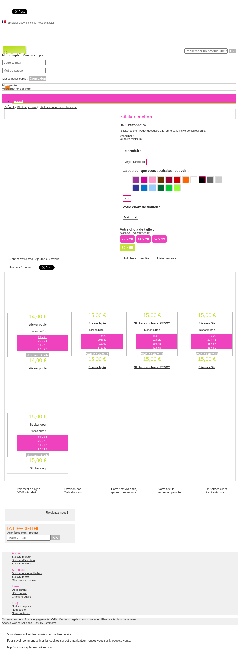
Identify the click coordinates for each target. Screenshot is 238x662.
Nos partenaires (126, 619)
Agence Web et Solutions (17, 622)
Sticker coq (38, 424)
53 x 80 (211, 347)
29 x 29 (42, 341)
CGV (54, 619)
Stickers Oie (206, 323)
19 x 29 (211, 335)
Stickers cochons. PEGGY (152, 323)
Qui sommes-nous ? (14, 619)
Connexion (38, 78)
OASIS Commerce (45, 622)
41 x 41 (42, 344)
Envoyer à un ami (20, 267)
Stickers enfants (21, 563)
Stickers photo (20, 576)
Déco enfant (19, 589)
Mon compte (10, 55)
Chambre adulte (21, 596)
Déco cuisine (19, 593)
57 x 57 (42, 348)
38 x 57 (211, 343)
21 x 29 (102, 335)
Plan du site (108, 619)
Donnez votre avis (21, 259)
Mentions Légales (70, 619)
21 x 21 (42, 337)
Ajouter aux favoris (47, 259)
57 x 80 (102, 347)
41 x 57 (102, 343)
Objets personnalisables (26, 580)
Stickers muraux (23, 105)
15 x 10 (157, 335)
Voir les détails (38, 355)
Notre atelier (19, 609)
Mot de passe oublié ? (15, 78)
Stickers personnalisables (27, 573)
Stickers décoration (23, 560)
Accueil (18, 101)
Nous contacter (46, 22)
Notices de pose (21, 606)
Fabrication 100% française (19, 22)
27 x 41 (211, 339)
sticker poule (38, 324)
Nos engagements (39, 619)
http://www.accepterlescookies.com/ (30, 647)
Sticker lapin (97, 323)
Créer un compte (33, 55)
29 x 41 (102, 339)
